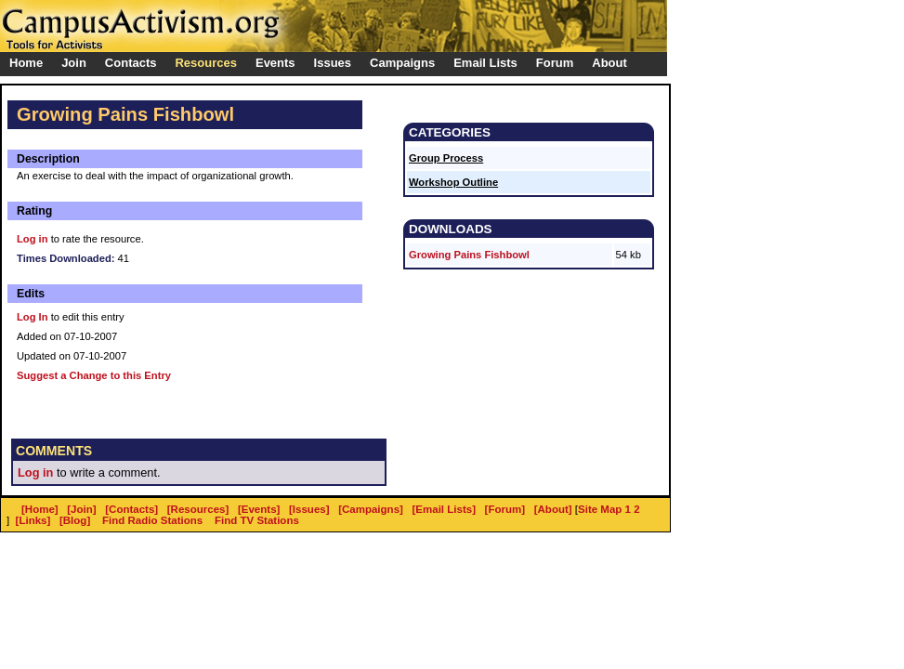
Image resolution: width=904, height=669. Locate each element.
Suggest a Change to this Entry (94, 375)
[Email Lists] (444, 509)
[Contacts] (131, 509)
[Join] (81, 509)
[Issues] (309, 509)
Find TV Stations (257, 520)
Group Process (446, 158)
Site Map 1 (604, 509)
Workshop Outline (453, 182)
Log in (32, 238)
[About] (553, 509)
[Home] (40, 509)
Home (26, 63)
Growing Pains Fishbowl (469, 254)
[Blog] (74, 520)
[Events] (259, 509)
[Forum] (505, 509)
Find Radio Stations (152, 520)
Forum (554, 63)
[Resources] (198, 509)
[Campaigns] (370, 509)
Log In (32, 316)
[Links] (33, 520)
